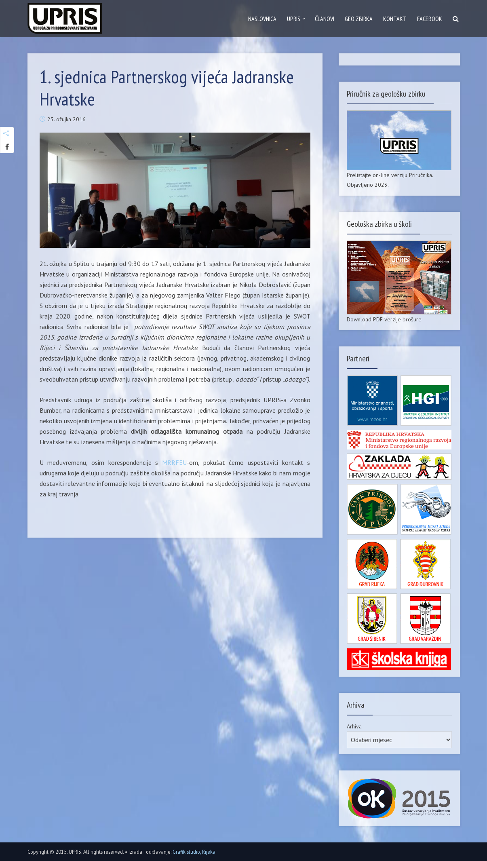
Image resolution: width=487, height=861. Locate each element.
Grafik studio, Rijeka (194, 851)
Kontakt (395, 19)
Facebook (429, 19)
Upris (293, 19)
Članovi (324, 19)
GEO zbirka (359, 19)
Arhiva (354, 726)
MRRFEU (174, 462)
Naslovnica (262, 19)
